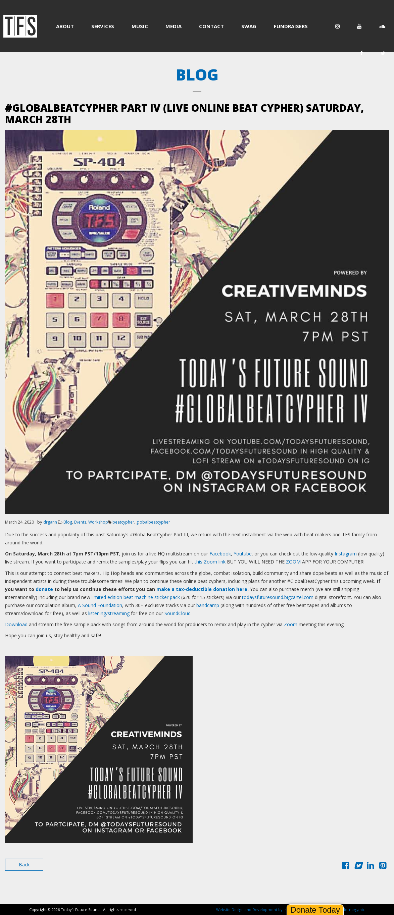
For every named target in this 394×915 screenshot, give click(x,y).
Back (24, 864)
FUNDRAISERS (291, 26)
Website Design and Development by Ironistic (257, 909)
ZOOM (294, 561)
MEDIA (173, 26)
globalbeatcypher (153, 522)
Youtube (243, 553)
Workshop (98, 522)
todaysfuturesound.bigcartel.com (278, 597)
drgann (50, 522)
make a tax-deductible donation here (201, 589)
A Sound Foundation (100, 605)
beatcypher (123, 522)
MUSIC (140, 26)
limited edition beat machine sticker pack (136, 597)
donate (44, 589)
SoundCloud (177, 613)
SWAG (248, 26)
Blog (67, 522)
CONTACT (211, 26)
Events (80, 522)
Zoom (290, 624)
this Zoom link (210, 561)
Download (16, 624)
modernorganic (351, 909)
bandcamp (207, 605)
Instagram (346, 553)
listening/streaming (109, 613)
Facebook (220, 553)
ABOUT (65, 26)
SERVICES (102, 26)
